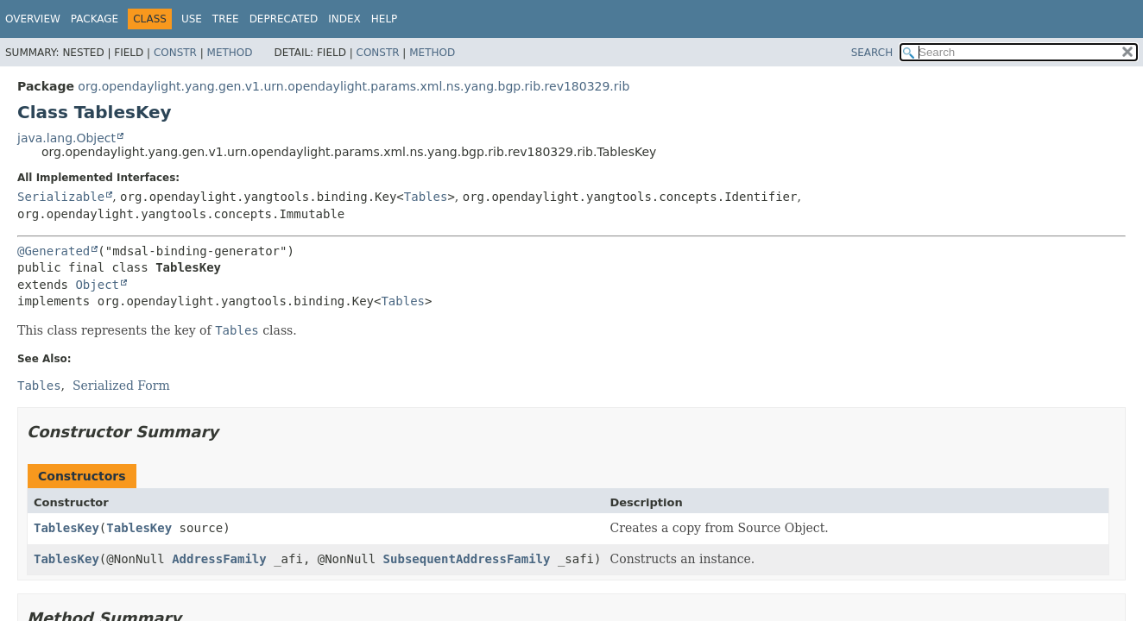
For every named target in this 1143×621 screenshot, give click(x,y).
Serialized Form (121, 385)
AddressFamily (219, 559)
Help (384, 19)
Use (191, 19)
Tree (225, 19)
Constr (175, 53)
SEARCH (872, 53)
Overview (32, 19)
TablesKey (66, 528)
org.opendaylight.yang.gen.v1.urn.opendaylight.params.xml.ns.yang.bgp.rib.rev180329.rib (353, 86)
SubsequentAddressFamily (467, 559)
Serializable (60, 197)
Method (230, 53)
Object (97, 285)
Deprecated (284, 19)
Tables (426, 197)
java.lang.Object (66, 138)
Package (94, 19)
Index (344, 19)
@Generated (53, 251)
